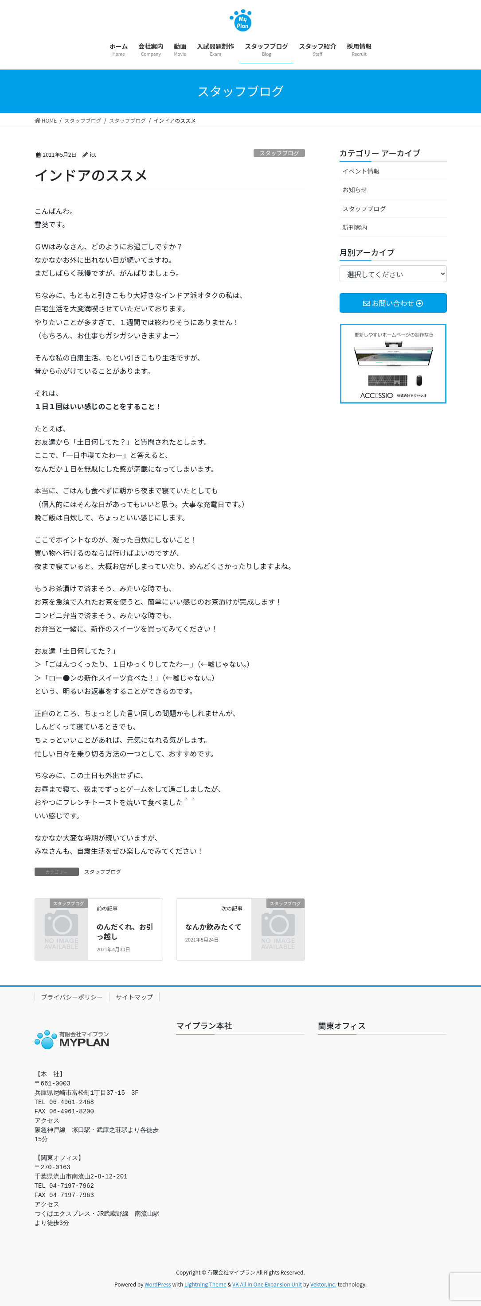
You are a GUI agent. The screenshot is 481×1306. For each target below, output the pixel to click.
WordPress (158, 1284)
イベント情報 (361, 171)
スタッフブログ (279, 153)
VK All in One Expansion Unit (267, 1284)
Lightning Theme (205, 1284)
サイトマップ (134, 996)
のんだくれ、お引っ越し (125, 931)
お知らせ (355, 189)
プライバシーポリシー (72, 996)
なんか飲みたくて (213, 926)
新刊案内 (355, 227)
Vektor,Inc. (323, 1284)
